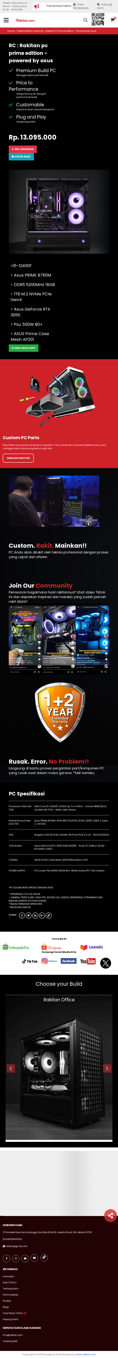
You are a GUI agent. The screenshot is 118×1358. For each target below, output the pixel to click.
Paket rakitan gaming (30, 31)
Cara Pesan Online (13, 1313)
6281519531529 (13, 1239)
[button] (86, 20)
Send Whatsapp (23, 348)
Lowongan (8, 1276)
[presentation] (11, 1068)
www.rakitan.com (86, 1354)
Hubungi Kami (104, 6)
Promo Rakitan (10, 1294)
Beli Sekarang (23, 149)
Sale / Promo (10, 1282)
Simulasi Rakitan (18, 458)
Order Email (21, 156)
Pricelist (7, 1300)
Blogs (6, 1307)
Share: (13, 915)
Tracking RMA (10, 1341)
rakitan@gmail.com (17, 1246)
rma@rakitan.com (13, 1335)
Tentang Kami (10, 1288)
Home (11, 31)
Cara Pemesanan (81, 6)
